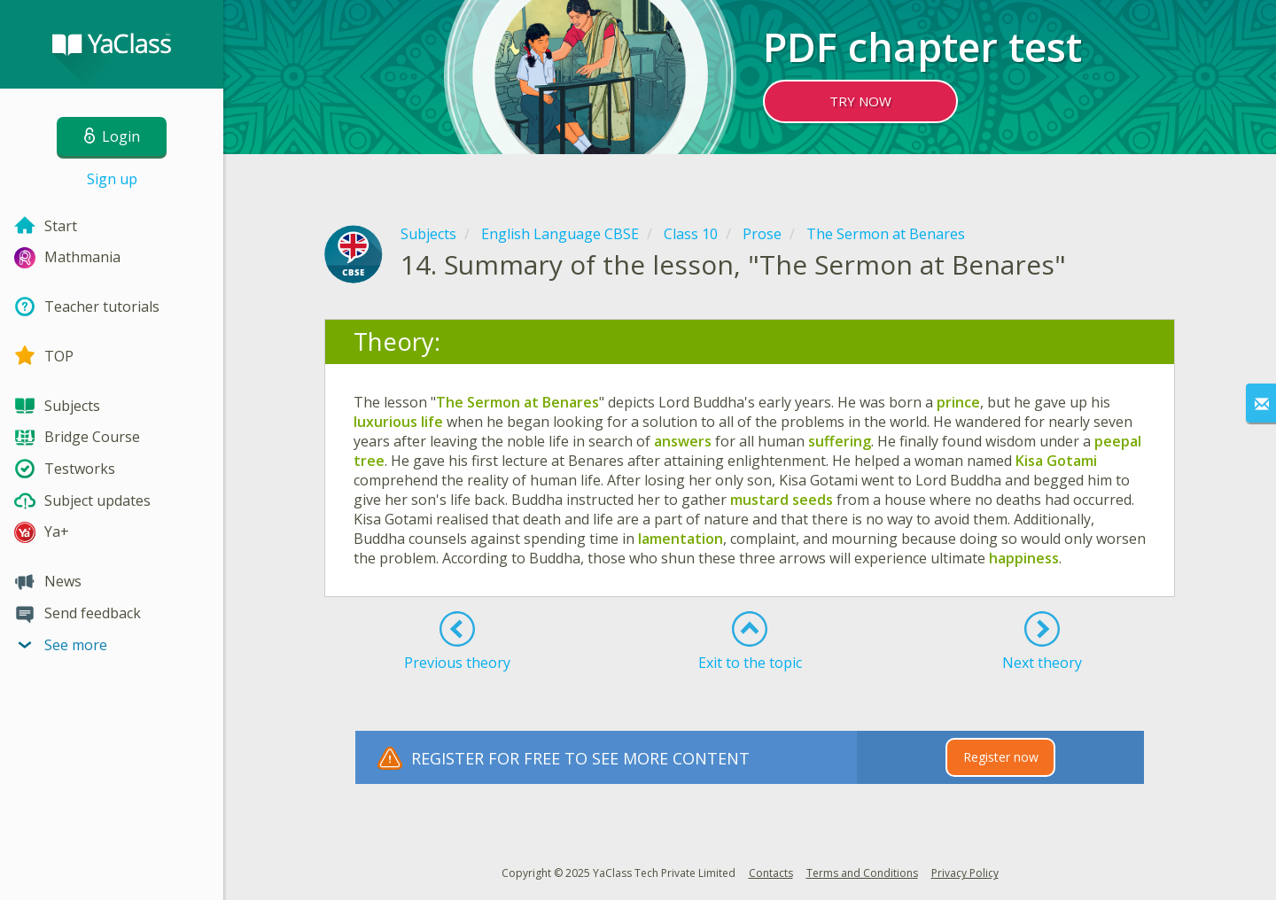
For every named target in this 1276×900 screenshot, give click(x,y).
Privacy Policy (965, 873)
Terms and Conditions (862, 873)
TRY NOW (860, 101)
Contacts (771, 873)
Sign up (112, 179)
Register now (1001, 757)
